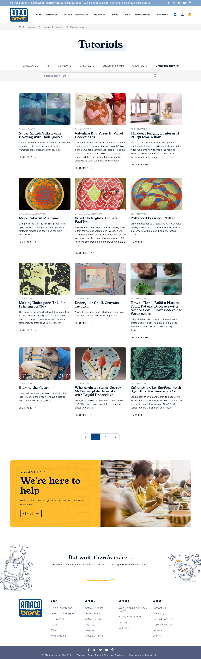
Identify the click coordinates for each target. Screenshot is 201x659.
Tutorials (46, 27)
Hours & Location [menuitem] (163, 619)
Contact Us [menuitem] (159, 607)
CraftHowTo (87, 65)
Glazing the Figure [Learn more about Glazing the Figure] (34, 387)
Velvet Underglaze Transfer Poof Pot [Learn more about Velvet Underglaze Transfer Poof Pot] (97, 220)
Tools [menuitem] (115, 14)
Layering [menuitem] (90, 630)
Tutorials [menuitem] (90, 624)
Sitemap (81, 655)
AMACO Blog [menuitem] (93, 619)
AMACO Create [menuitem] (94, 607)
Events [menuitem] (157, 635)
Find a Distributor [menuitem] (46, 14)
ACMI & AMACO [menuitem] (162, 624)
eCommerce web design (139, 655)
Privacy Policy (94, 655)
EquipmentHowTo (113, 65)
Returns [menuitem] (123, 622)
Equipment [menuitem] (100, 14)
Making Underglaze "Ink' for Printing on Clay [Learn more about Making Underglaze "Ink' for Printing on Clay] (42, 304)
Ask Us (28, 513)
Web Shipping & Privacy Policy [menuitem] (133, 609)
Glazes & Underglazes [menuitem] (75, 14)
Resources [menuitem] (162, 14)
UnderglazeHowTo (167, 65)
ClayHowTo (64, 65)
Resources (31, 27)
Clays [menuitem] (127, 14)
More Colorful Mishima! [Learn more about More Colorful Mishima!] (39, 218)
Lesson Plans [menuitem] (92, 613)
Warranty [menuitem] (124, 627)
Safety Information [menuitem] (130, 616)
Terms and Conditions (114, 655)
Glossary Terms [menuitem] (94, 635)
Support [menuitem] (124, 600)
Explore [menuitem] (90, 600)
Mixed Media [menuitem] (142, 14)
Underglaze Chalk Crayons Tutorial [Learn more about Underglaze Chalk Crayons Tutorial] (97, 304)
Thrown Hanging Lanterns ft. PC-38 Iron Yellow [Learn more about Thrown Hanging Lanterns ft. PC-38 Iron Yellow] (155, 135)
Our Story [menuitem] (158, 613)
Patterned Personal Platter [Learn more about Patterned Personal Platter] (153, 218)
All (47, 65)
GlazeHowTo (139, 65)
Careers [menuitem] (157, 630)
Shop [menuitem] (54, 600)
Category (60, 27)
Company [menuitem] (158, 600)
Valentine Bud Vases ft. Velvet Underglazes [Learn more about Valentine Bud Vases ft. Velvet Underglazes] (99, 135)
